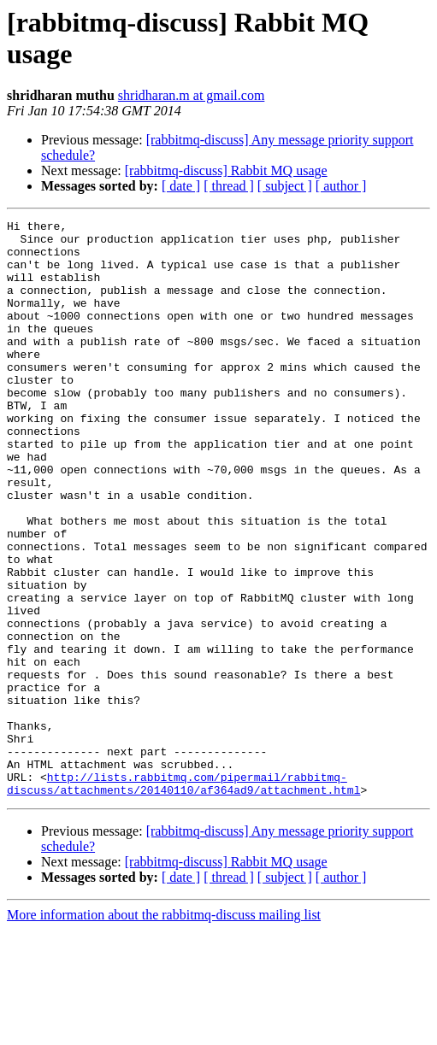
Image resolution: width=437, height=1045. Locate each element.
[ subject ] (284, 186)
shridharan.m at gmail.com (191, 95)
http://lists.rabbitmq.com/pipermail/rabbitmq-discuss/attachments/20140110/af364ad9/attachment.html (183, 897)
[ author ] (341, 186)
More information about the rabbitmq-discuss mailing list (164, 1030)
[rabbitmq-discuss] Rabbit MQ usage (226, 170)
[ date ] (181, 186)
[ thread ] (229, 186)
